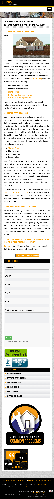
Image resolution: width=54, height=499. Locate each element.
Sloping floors (14, 148)
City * (7, 293)
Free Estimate (42, 480)
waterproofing (35, 78)
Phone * (8, 284)
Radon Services (13, 387)
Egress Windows (13, 391)
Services (24, 480)
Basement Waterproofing (16, 378)
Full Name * (10, 267)
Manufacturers (32, 480)
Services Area (17, 480)
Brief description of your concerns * (20, 310)
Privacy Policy (30, 487)
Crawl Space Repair (14, 396)
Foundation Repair (14, 373)
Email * (8, 276)
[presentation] (23, 329)
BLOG (49, 480)
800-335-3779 (42, 485)
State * (8, 301)
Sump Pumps (13, 92)
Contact (7, 246)
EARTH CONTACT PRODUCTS (39, 493)
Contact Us (5, 482)
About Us (9, 480)
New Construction (14, 382)
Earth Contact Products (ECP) (16, 192)
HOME (3, 480)
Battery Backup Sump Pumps (20, 95)
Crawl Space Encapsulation (19, 97)
